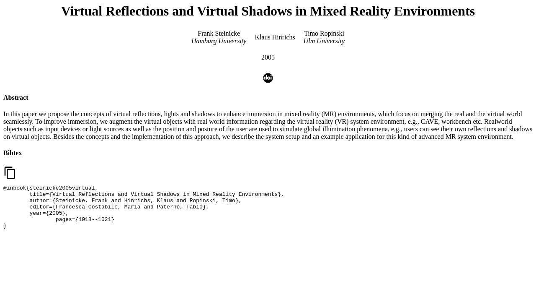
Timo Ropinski (324, 33)
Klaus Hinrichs (275, 37)
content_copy (10, 173)
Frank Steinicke (219, 33)
